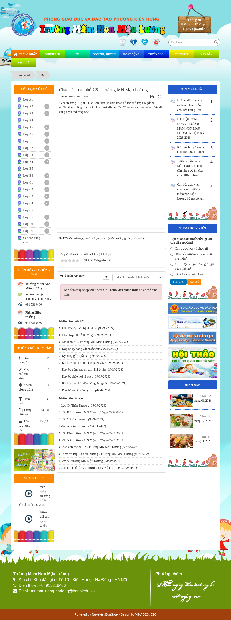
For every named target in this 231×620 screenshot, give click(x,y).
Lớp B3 (28, 155)
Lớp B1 (28, 141)
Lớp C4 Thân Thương (75, 405)
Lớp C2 (28, 189)
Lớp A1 (28, 99)
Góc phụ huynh (104, 54)
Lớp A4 (28, 120)
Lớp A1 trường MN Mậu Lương (82, 461)
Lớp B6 (28, 175)
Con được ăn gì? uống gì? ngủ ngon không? (192, 266)
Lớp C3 (28, 196)
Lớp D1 (28, 224)
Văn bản (206, 54)
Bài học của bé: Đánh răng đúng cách (85, 383)
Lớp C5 (28, 210)
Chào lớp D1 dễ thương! (78, 335)
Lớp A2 (28, 106)
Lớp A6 (28, 134)
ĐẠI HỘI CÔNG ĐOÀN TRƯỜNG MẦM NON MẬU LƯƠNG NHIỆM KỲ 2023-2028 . (191, 128)
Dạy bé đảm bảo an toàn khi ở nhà (84, 369)
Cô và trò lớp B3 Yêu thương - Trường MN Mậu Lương (97, 454)
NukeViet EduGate (105, 614)
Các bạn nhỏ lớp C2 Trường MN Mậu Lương (90, 467)
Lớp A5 (28, 127)
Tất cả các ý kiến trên (186, 274)
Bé (77, 54)
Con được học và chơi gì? (189, 248)
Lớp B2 (28, 148)
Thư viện (181, 54)
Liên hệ (23, 62)
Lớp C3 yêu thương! (74, 419)
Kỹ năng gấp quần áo (75, 356)
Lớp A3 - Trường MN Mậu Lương (83, 440)
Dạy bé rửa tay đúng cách (78, 390)
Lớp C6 (28, 217)
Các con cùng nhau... (31, 240)
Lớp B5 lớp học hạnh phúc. (79, 328)
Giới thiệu (52, 54)
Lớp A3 (28, 113)
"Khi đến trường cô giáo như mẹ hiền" (191, 256)
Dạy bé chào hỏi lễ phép (77, 376)
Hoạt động (131, 54)
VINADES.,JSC (145, 614)
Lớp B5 (28, 168)
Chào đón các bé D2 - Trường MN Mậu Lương (91, 447)
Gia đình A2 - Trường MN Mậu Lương (87, 342)
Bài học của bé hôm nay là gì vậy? (84, 362)
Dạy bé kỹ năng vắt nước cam (81, 349)
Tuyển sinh (156, 54)
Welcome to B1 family (75, 426)
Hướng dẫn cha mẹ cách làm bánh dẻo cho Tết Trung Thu (189, 105)
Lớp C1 (28, 182)
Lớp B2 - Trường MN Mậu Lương (83, 412)
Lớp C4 (28, 203)
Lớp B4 (28, 161)
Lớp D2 (28, 231)
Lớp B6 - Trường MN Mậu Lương (83, 433)
